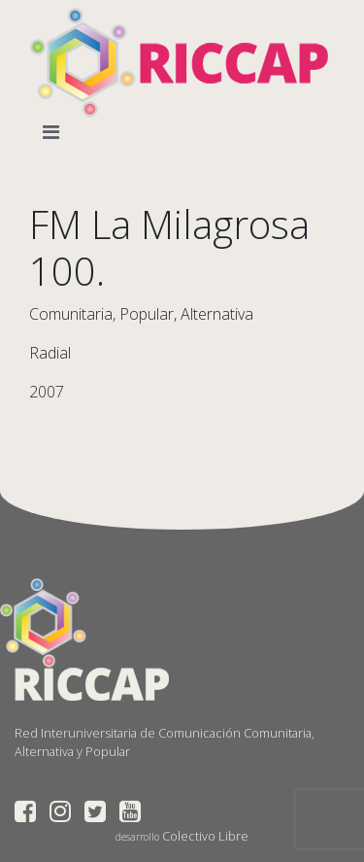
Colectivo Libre (205, 836)
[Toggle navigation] (55, 132)
